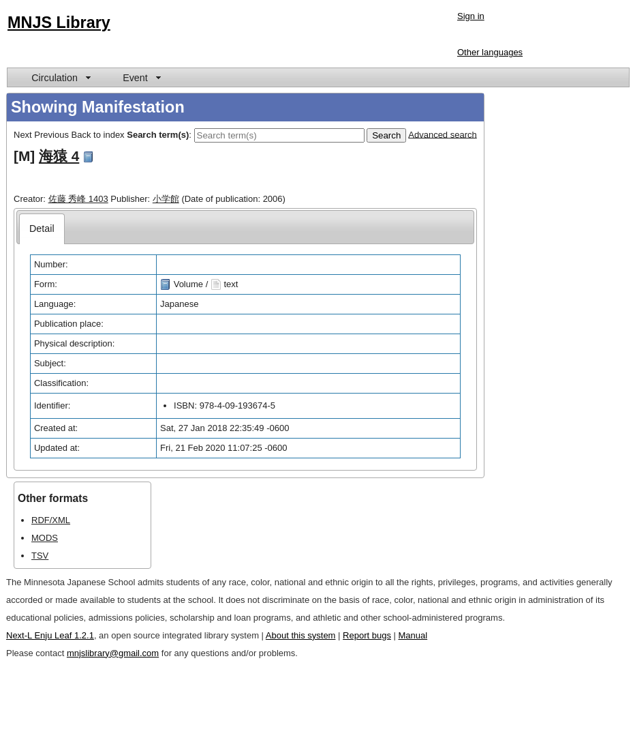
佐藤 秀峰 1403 (78, 199)
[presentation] (42, 228)
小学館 (166, 199)
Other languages (490, 52)
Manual (413, 635)
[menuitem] (60, 77)
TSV (39, 555)
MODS (44, 538)
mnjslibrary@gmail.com (113, 653)
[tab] (42, 228)
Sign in (470, 16)
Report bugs (367, 635)
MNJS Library (58, 22)
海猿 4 (59, 156)
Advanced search (442, 134)
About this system (301, 635)
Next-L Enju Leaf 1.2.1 (50, 635)
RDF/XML (50, 520)
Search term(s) (158, 134)
